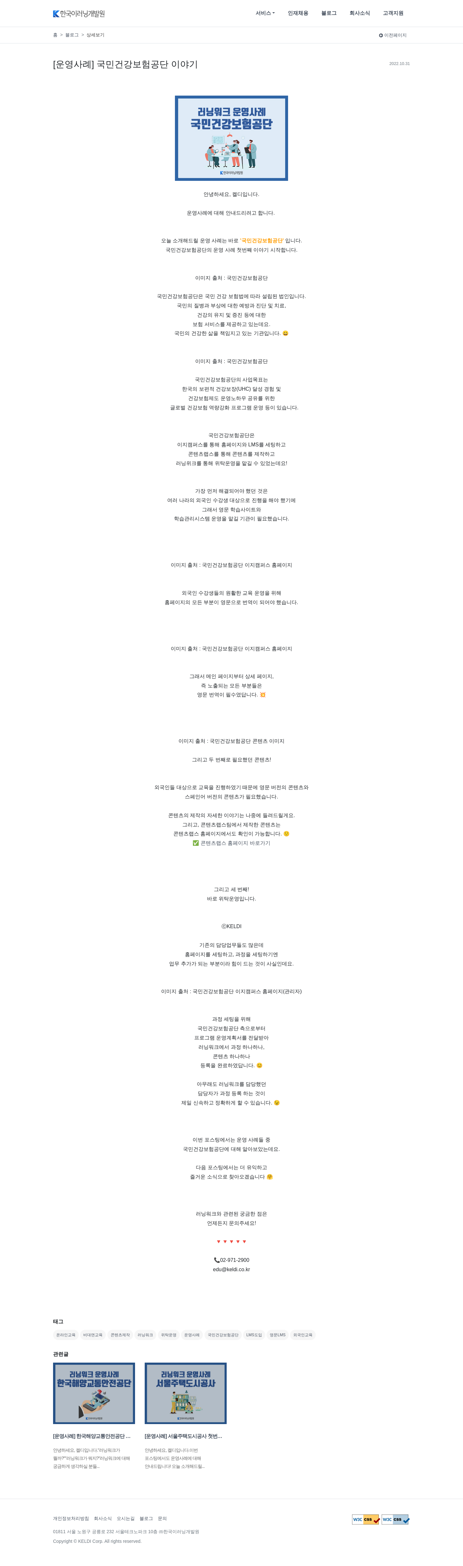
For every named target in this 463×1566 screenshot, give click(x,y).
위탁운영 (169, 1335)
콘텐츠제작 (120, 1335)
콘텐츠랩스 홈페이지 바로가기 (235, 843)
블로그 (329, 13)
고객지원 (393, 13)
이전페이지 (393, 35)
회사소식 (360, 13)
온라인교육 (66, 1335)
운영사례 (192, 1335)
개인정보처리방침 (71, 1518)
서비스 (263, 13)
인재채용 (298, 13)
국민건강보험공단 (223, 1335)
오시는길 (126, 1518)
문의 (162, 1518)
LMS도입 (254, 1335)
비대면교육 (93, 1335)
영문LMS (278, 1335)
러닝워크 (145, 1335)
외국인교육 (303, 1335)
